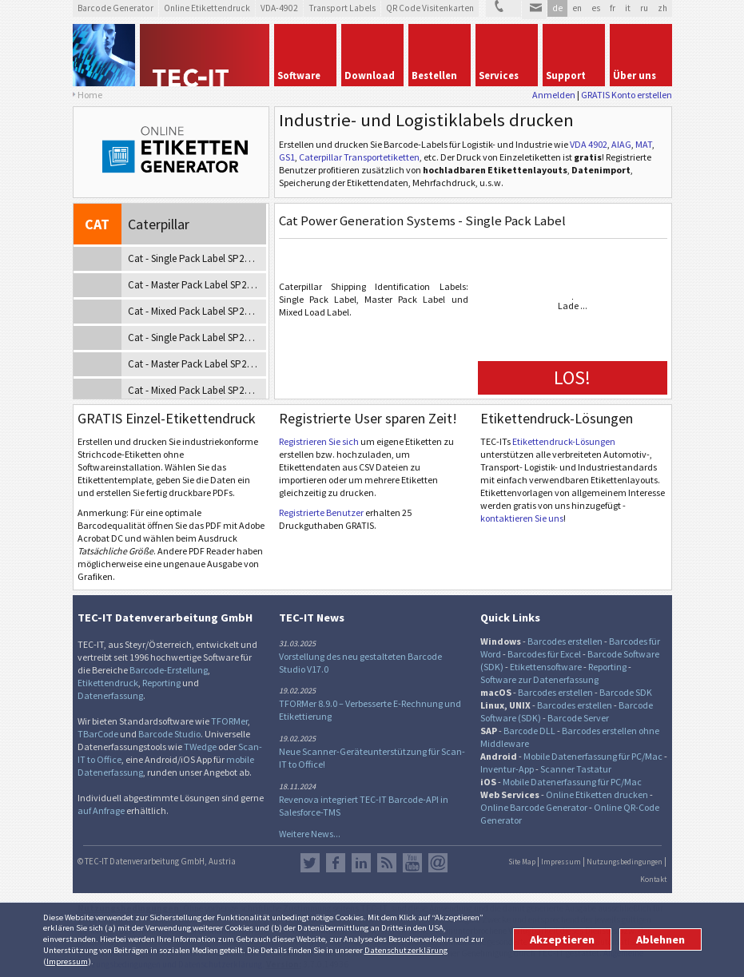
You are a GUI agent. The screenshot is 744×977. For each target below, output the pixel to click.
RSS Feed (386, 862)
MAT (643, 144)
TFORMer (229, 721)
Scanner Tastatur (575, 769)
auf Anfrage (101, 810)
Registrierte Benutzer (321, 512)
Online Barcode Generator (533, 807)
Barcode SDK (625, 692)
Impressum (67, 961)
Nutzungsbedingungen (624, 862)
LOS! (572, 377)
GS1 (287, 157)
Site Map (521, 862)
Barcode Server (578, 718)
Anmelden (553, 95)
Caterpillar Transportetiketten (359, 157)
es (595, 8)
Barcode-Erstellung (168, 670)
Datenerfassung (110, 695)
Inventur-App (507, 769)
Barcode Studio (169, 734)
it (628, 8)
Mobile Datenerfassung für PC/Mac (592, 756)
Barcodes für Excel (544, 654)
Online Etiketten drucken (597, 794)
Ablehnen (660, 939)
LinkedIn (361, 862)
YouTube (412, 862)
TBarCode (98, 734)
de (557, 8)
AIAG (621, 144)
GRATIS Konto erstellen (626, 95)
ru (644, 8)
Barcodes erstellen (565, 641)
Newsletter (438, 862)
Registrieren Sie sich (319, 441)
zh (662, 8)
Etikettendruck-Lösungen (563, 441)
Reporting (161, 683)
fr (612, 8)
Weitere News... (309, 834)
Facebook (335, 862)
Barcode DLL (529, 731)
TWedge (200, 747)
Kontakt (653, 879)
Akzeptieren (562, 939)
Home (90, 95)
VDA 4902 (588, 144)
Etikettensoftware (546, 667)
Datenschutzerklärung (406, 949)
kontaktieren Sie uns (521, 518)
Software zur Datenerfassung (539, 679)
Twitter (310, 862)
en (577, 8)
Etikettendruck (108, 683)
